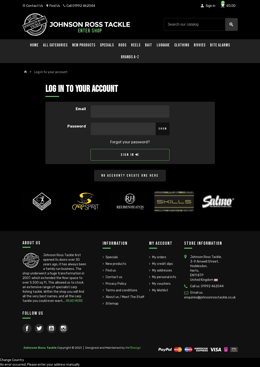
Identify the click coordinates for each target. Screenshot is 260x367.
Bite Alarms (220, 45)
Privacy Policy (116, 284)
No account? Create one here (130, 175)
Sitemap (112, 304)
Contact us (114, 277)
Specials (107, 45)
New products (116, 264)
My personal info (164, 277)
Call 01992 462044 (79, 6)
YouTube (51, 328)
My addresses (162, 270)
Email (81, 109)
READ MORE (74, 301)
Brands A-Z (130, 57)
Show (163, 128)
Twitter (39, 328)
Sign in (130, 155)
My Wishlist (160, 290)
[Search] (201, 24)
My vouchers (161, 284)
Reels (135, 45)
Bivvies (199, 45)
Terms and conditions (121, 290)
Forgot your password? (130, 142)
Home (34, 45)
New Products (83, 45)
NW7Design (133, 347)
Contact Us (32, 6)
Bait (148, 45)
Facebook (27, 328)
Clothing (181, 45)
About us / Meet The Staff (125, 297)
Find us (111, 270)
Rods (122, 45)
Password (76, 126)
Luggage (163, 45)
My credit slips (162, 264)
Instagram (63, 328)
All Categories (55, 45)
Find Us (53, 6)
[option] (42, 209)
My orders (159, 257)
